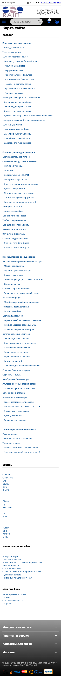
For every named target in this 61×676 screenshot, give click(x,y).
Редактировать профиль (14, 594)
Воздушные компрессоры (16, 411)
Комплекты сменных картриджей (20, 202)
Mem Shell (7, 507)
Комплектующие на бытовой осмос (21, 61)
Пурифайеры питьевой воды (16, 138)
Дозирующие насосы (14, 415)
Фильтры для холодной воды (18, 102)
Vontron (6, 534)
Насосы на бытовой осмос (18, 84)
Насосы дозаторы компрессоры (18, 402)
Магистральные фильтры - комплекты (21, 97)
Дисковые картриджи (14, 188)
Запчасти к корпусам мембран (19, 329)
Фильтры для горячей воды (17, 106)
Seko (4, 531)
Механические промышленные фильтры (22, 261)
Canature (6, 474)
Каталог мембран (12, 311)
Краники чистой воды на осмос (20, 88)
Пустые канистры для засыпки (19, 193)
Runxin (5, 528)
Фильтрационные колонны (17, 338)
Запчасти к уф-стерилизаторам (19, 388)
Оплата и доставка (11, 568)
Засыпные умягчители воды (17, 134)
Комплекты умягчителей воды (19, 438)
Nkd (4, 513)
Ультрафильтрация (11, 52)
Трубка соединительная (14, 220)
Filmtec (5, 501)
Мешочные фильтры (14, 266)
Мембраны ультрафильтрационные (21, 302)
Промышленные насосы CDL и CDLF (22, 406)
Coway (5, 484)
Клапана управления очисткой (17, 347)
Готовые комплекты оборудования (21, 447)
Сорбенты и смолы (11, 375)
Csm (4, 487)
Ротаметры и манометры (14, 397)
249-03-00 (48, 13)
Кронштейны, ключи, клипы (15, 225)
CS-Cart (51, 663)
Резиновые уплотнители (14, 229)
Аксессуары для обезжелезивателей (22, 452)
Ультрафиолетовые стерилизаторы (19, 384)
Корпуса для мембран (13, 316)
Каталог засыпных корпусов (16, 334)
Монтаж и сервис (10, 565)
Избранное (7, 603)
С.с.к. (5, 537)
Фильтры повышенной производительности (23, 120)
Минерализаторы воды (15, 179)
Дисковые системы (13, 275)
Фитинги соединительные (14, 238)
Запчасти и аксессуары (13, 234)
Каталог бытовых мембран (15, 247)
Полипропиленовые (14, 166)
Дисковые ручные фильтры (17, 111)
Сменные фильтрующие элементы (19, 161)
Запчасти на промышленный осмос (21, 293)
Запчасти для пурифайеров (17, 143)
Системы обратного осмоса (15, 288)
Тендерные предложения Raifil (17, 578)
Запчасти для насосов (15, 420)
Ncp (4, 510)
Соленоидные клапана (13, 393)
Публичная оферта (11, 575)
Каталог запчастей (13, 361)
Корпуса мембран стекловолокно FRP (22, 320)
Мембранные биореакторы (15, 379)
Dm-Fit (5, 490)
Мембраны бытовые (12, 206)
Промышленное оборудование (18, 257)
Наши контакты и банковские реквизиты (22, 562)
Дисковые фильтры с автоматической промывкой (28, 115)
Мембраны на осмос (15, 66)
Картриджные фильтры (13, 47)
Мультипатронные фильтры (17, 270)
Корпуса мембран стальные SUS (20, 325)
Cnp (4, 481)
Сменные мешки (12, 284)
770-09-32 (47, 10)
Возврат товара (10, 556)
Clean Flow (7, 478)
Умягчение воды (10, 434)
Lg (3, 504)
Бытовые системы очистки (16, 43)
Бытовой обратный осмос (15, 57)
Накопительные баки (12, 211)
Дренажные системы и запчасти (20, 343)
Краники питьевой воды (14, 216)
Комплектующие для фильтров (18, 152)
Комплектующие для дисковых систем (24, 279)
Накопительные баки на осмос (20, 79)
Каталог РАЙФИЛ (4, 21)
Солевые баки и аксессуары (16, 370)
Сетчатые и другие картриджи (19, 197)
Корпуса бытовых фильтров (18, 75)
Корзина (6, 597)
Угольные (8, 170)
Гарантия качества (11, 559)
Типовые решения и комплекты (19, 429)
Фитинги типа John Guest (16, 243)
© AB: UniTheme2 (28, 665)
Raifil (4, 516)
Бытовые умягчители (12, 125)
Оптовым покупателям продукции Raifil (21, 571)
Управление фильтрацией (17, 356)
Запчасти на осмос (14, 93)
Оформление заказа (12, 600)
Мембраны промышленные (15, 307)
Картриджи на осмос (15, 70)
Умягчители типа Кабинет (16, 129)
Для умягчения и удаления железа (21, 184)
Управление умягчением (16, 352)
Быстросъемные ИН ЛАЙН (17, 175)
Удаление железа (11, 443)
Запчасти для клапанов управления (22, 365)
